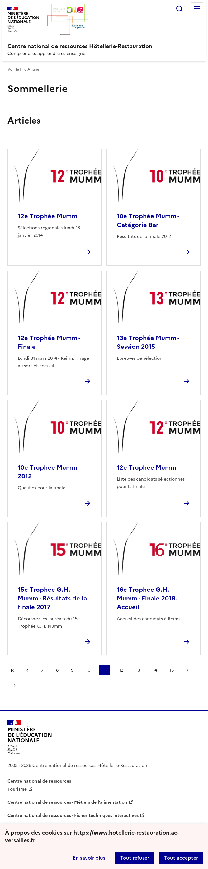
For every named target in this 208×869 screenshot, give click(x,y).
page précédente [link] (27, 670)
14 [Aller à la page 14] (155, 670)
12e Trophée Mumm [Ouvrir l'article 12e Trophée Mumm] (47, 216)
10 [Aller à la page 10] (88, 670)
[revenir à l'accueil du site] (104, 46)
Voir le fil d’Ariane (23, 69)
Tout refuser (134, 858)
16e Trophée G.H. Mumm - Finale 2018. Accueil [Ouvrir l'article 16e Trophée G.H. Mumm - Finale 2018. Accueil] (147, 598)
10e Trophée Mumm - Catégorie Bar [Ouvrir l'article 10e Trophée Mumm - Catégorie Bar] (148, 220)
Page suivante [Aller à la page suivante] (187, 670)
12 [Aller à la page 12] (121, 670)
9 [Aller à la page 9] (72, 670)
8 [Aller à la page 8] (57, 670)
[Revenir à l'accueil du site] (29, 737)
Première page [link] (12, 670)
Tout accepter (181, 858)
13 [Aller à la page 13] (138, 670)
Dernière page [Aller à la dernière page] (15, 685)
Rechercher (179, 8)
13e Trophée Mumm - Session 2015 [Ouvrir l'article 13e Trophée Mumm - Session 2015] (148, 342)
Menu (197, 8)
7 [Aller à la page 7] (42, 670)
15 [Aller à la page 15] (171, 670)
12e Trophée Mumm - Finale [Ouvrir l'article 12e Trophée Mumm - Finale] (49, 342)
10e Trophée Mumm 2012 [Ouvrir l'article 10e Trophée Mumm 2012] (47, 472)
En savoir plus (89, 858)
